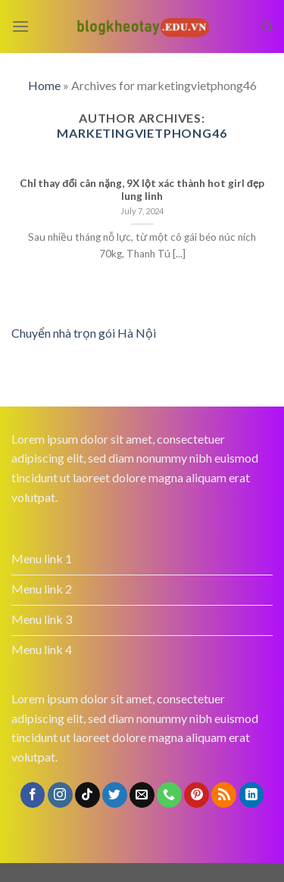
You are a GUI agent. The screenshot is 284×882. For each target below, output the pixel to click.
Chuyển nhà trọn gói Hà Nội (83, 333)
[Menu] (20, 26)
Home (44, 85)
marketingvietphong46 (141, 133)
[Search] (267, 26)
